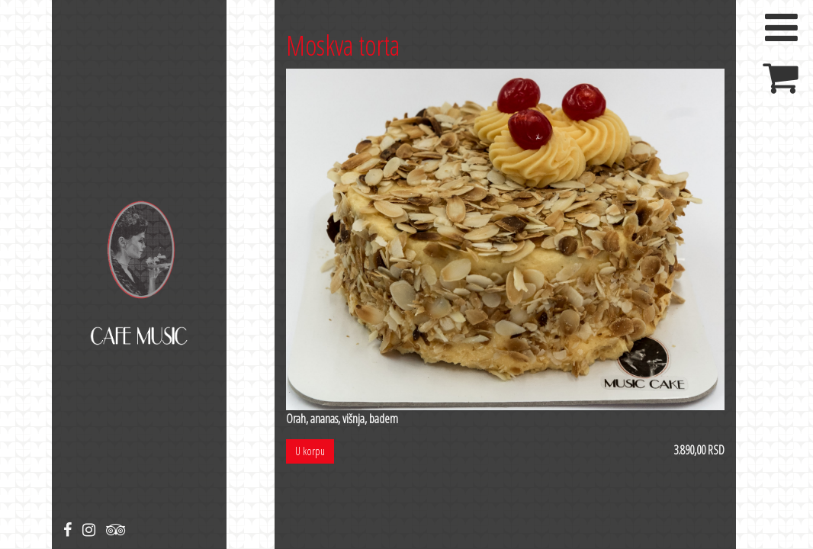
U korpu (310, 451)
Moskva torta (343, 45)
